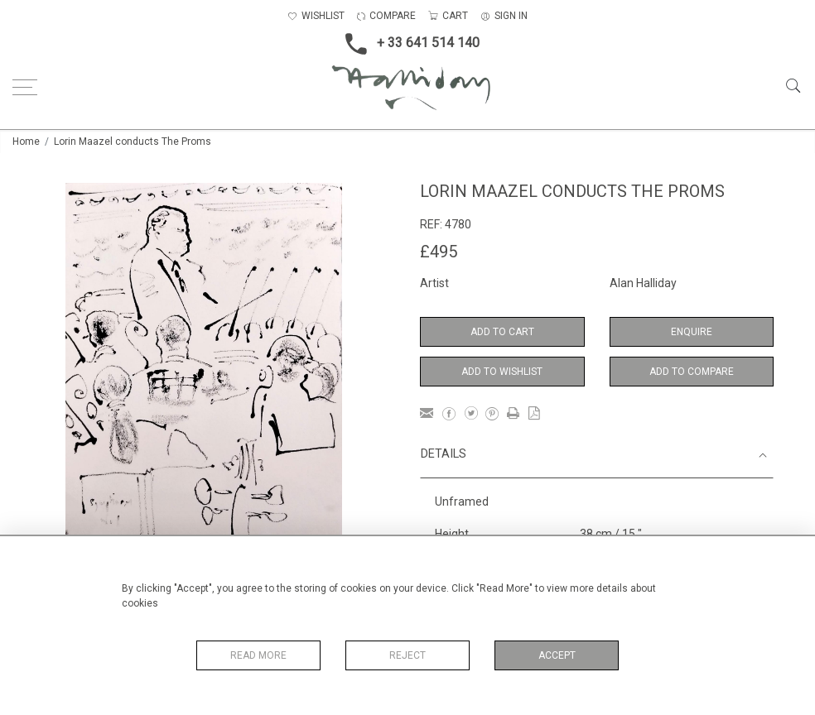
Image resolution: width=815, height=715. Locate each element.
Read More (258, 655)
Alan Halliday (643, 283)
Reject (407, 655)
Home (26, 141)
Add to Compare (691, 371)
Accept (557, 655)
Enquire (691, 332)
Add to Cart (502, 332)
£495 (438, 251)
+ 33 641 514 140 (407, 44)
